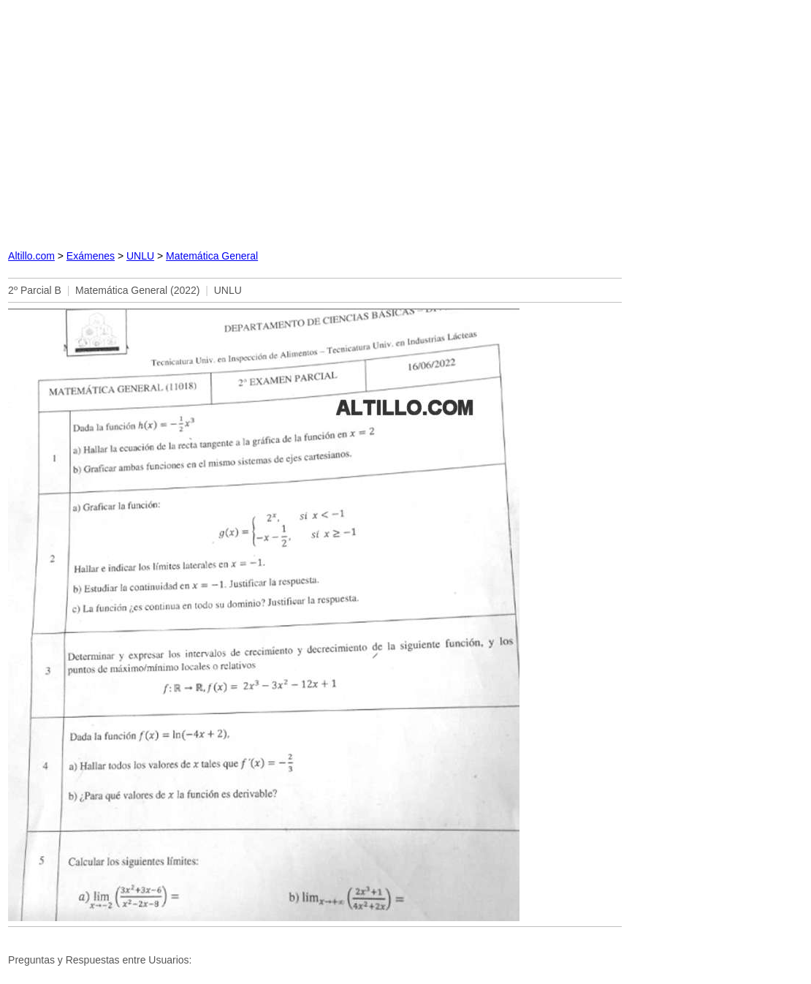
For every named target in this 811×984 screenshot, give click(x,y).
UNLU (140, 256)
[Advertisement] (315, 121)
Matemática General (212, 256)
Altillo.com (31, 256)
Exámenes (90, 256)
